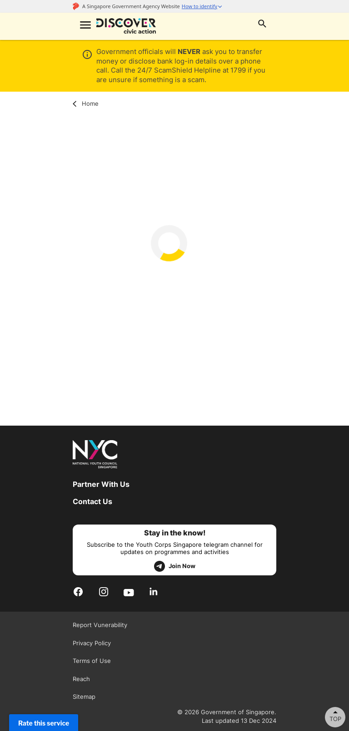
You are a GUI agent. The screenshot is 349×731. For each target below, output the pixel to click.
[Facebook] (78, 592)
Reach (81, 678)
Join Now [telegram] (174, 566)
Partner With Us (101, 484)
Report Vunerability (100, 624)
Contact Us (92, 501)
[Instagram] (103, 592)
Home (86, 103)
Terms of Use (92, 660)
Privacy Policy (92, 643)
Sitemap (84, 696)
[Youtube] (129, 592)
